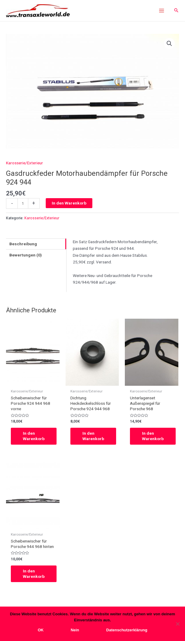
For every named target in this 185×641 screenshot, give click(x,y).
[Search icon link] (176, 11)
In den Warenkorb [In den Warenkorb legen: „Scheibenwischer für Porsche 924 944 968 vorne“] (34, 436)
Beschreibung (23, 243)
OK (41, 630)
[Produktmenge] (22, 203)
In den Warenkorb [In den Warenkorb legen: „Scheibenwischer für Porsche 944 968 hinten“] (34, 574)
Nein (75, 630)
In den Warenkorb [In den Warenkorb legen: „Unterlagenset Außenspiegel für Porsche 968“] (153, 436)
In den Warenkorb (69, 203)
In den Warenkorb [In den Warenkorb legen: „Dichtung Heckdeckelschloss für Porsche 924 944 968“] (93, 436)
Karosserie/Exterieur (24, 162)
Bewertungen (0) (25, 255)
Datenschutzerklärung (126, 630)
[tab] (36, 244)
